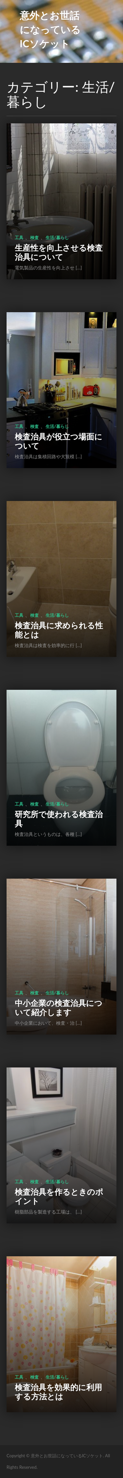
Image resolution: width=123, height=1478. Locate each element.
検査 (34, 237)
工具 (19, 237)
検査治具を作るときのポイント (59, 1196)
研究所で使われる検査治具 (59, 818)
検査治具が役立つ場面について (58, 441)
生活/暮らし (57, 237)
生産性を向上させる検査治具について (59, 252)
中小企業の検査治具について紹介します (58, 1007)
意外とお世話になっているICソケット (50, 29)
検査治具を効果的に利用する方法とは (58, 1391)
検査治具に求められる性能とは (59, 629)
